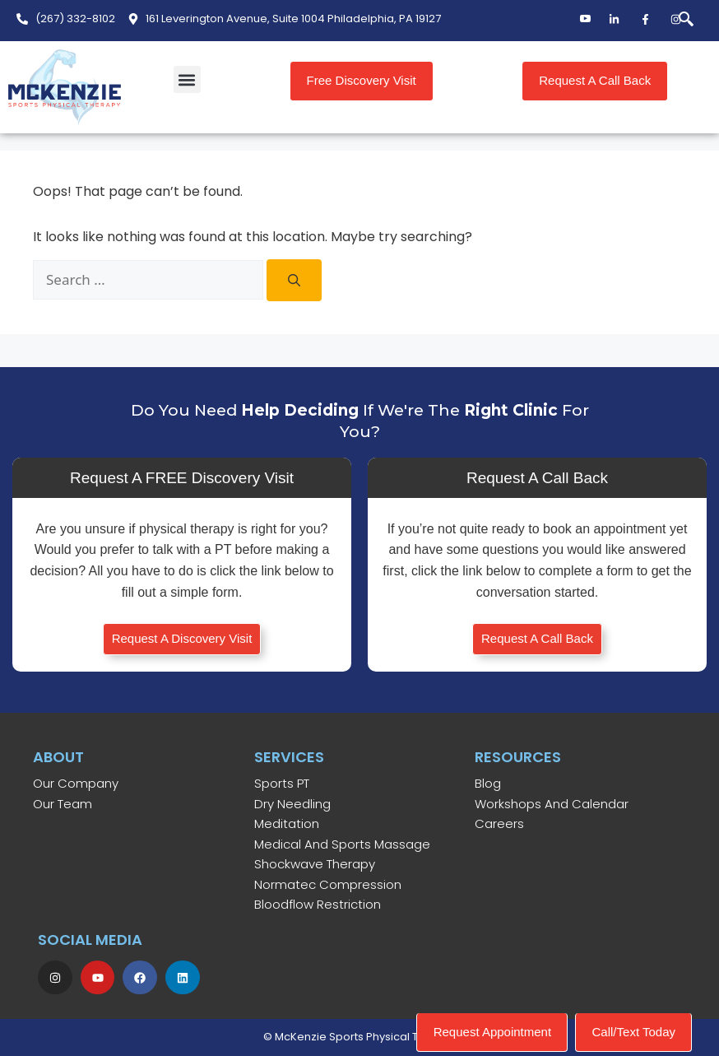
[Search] (294, 280)
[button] (187, 79)
